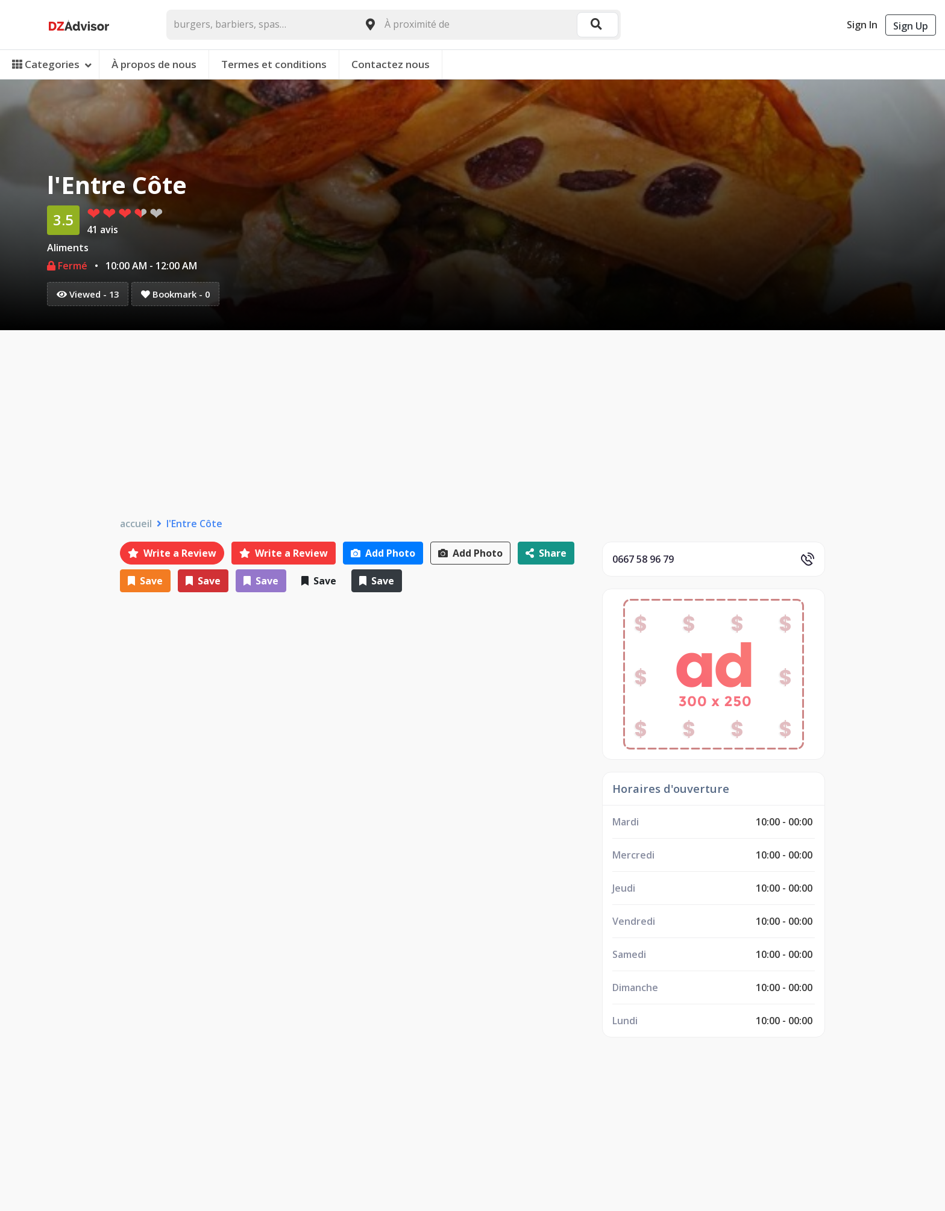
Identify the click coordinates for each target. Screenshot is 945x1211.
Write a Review (172, 553)
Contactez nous (390, 64)
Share (546, 553)
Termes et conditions (274, 64)
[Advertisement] (472, 420)
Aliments (68, 247)
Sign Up (910, 26)
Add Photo (383, 553)
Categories (52, 64)
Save (145, 580)
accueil (136, 524)
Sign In (862, 24)
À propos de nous (153, 64)
